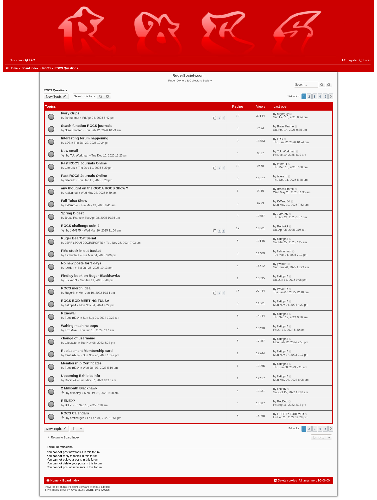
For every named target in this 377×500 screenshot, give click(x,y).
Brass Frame (285, 126)
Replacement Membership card (87, 351)
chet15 (281, 389)
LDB (68, 142)
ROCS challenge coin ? (80, 226)
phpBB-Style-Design (98, 489)
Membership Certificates (81, 363)
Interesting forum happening (84, 138)
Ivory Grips (70, 113)
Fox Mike (71, 330)
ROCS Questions (55, 90)
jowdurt (69, 267)
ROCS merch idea (76, 288)
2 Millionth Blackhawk (79, 388)
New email (69, 151)
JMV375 (282, 214)
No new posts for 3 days (81, 263)
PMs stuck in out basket (81, 251)
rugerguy (283, 114)
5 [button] (325, 96)
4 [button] (320, 96)
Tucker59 (71, 280)
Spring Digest (72, 213)
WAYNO (282, 289)
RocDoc (282, 401)
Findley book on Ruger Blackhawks (90, 276)
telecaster (71, 342)
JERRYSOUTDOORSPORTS (84, 242)
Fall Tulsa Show (74, 201)
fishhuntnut (72, 117)
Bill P (68, 405)
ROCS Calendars (75, 413)
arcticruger (77, 418)
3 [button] (314, 96)
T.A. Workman (79, 155)
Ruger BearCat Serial (78, 238)
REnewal (68, 313)
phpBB (64, 486)
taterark (70, 167)
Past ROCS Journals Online (84, 163)
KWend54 (71, 205)
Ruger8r (70, 292)
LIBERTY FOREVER (290, 414)
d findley (75, 393)
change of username (78, 338)
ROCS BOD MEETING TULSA (85, 301)
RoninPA (282, 226)
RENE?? (68, 401)
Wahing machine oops (79, 326)
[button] (330, 96)
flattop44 (282, 239)
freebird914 (72, 317)
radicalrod (71, 192)
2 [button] (309, 96)
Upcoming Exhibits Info (80, 376)
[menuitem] (30, 60)
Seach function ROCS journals (86, 126)
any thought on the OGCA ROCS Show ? (94, 188)
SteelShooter (73, 130)
